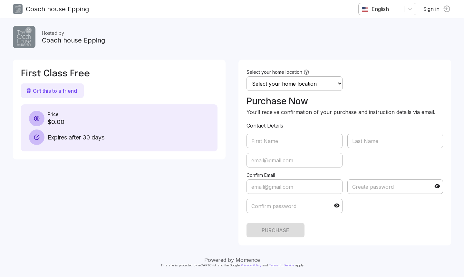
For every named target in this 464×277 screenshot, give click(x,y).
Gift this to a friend (51, 91)
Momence (248, 260)
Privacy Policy (251, 265)
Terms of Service (281, 265)
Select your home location (274, 72)
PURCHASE (275, 230)
